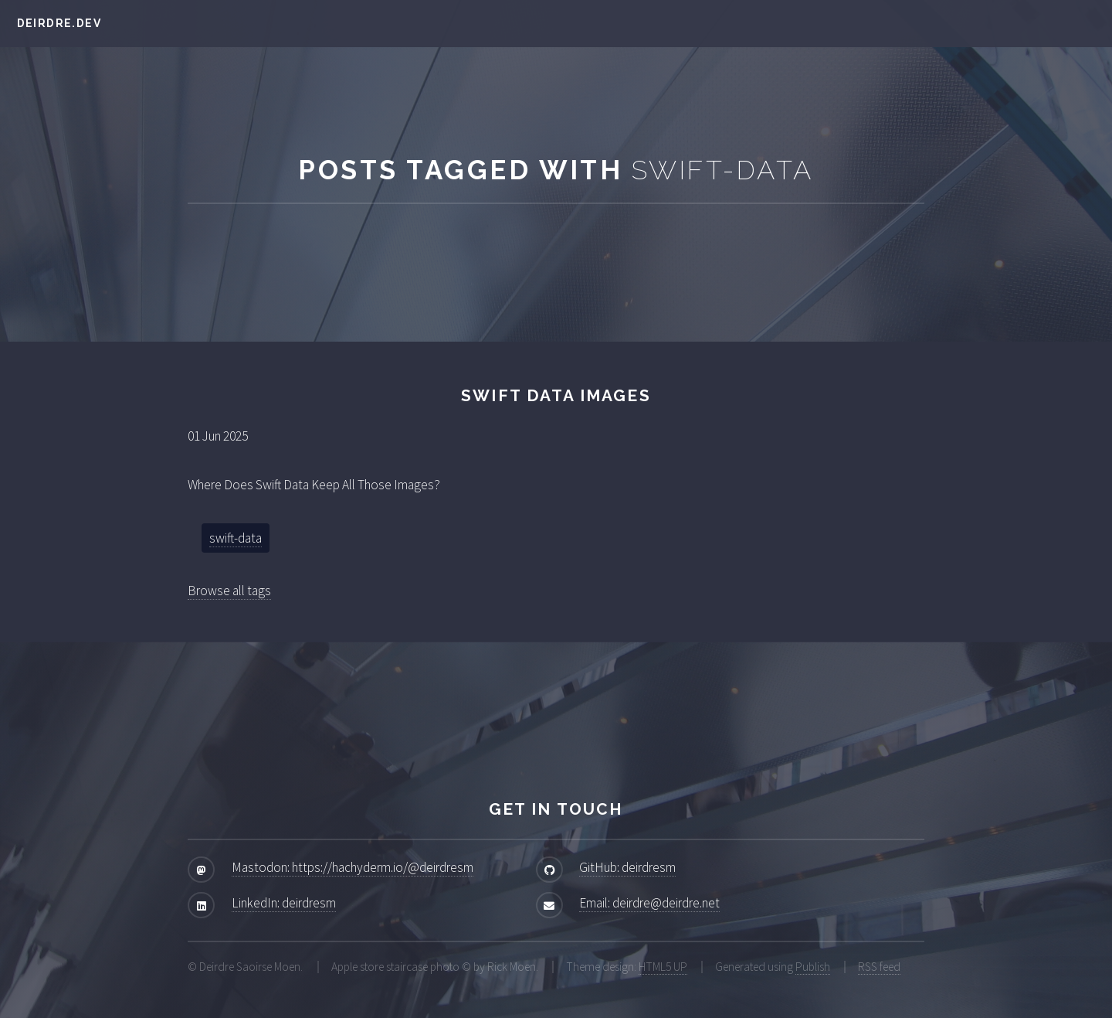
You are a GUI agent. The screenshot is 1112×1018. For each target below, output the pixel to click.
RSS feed (879, 966)
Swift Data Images (555, 395)
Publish (812, 966)
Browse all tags (229, 590)
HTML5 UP (663, 966)
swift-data (235, 537)
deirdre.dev (59, 23)
